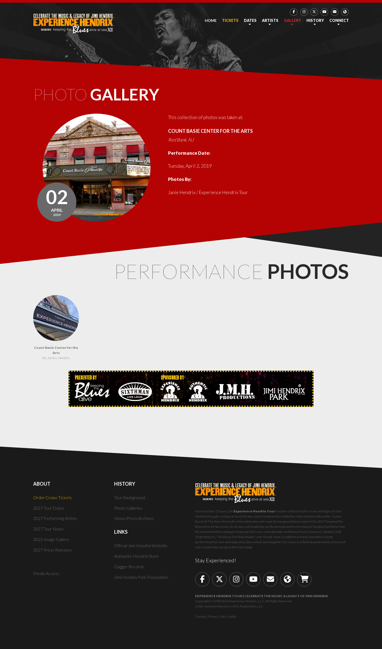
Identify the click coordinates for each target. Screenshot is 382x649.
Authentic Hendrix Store (138, 560)
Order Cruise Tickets (54, 502)
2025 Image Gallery (52, 543)
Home (211, 20)
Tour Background (131, 502)
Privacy (213, 621)
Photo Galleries (130, 512)
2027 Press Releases (54, 554)
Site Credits (228, 621)
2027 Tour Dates (49, 512)
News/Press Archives (135, 523)
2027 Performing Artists (58, 523)
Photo (113, 96)
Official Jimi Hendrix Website (143, 550)
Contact (200, 621)
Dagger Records (130, 571)
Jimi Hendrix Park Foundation (143, 581)
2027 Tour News (49, 533)
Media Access (47, 577)
